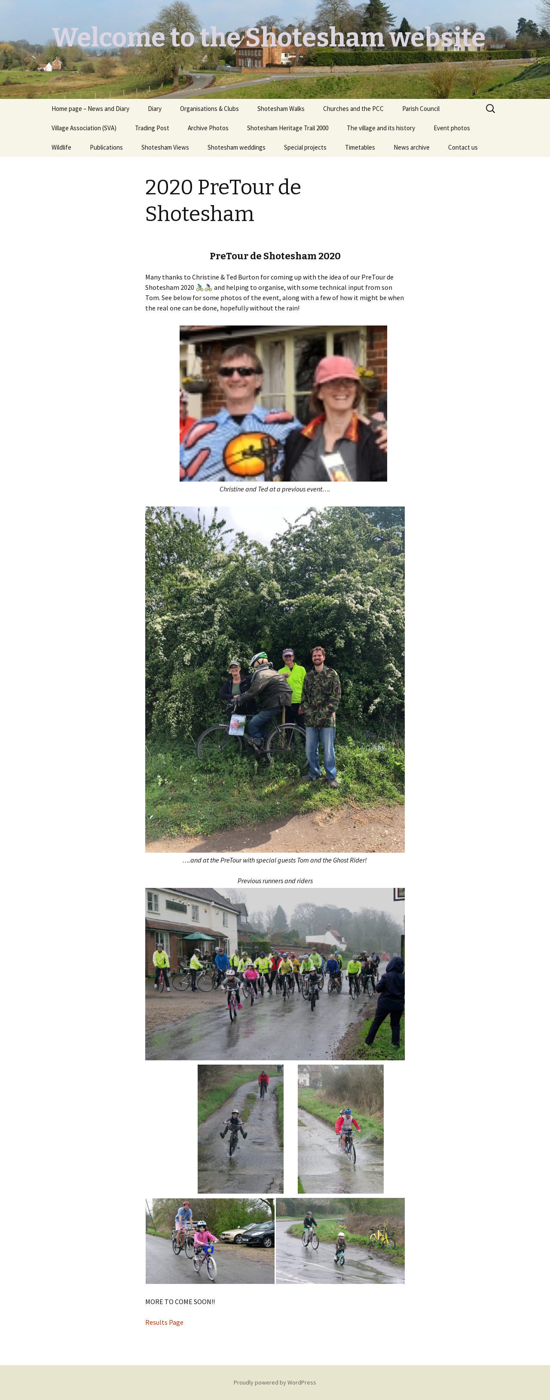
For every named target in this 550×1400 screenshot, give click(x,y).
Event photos (452, 128)
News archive (412, 147)
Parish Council (421, 108)
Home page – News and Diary (90, 108)
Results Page (165, 1322)
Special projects (305, 147)
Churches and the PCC (353, 108)
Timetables (360, 147)
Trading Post (152, 128)
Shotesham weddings (237, 147)
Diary (155, 108)
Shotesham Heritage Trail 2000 (287, 128)
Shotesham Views (165, 147)
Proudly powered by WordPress (275, 1382)
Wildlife (61, 147)
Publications (106, 147)
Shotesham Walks (281, 108)
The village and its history (381, 128)
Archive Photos (208, 128)
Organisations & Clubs (209, 108)
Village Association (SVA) (84, 128)
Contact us (463, 147)
